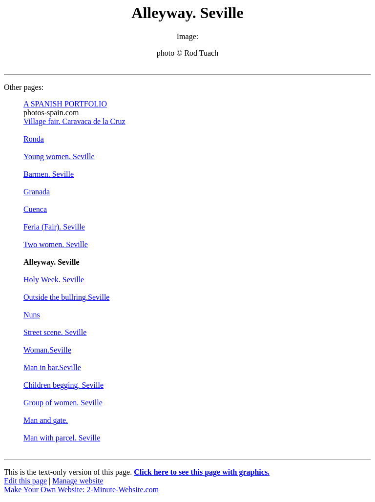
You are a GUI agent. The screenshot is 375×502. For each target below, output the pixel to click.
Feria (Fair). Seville (54, 227)
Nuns (31, 315)
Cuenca (35, 209)
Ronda (33, 139)
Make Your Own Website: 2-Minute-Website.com (81, 489)
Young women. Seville (59, 156)
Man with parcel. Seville (61, 438)
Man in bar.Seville (52, 367)
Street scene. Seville (54, 332)
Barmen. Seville (48, 174)
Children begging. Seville (63, 385)
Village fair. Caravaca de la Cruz (74, 121)
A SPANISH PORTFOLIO (65, 104)
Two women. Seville (55, 244)
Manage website (77, 481)
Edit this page (25, 481)
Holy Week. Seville (53, 279)
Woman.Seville (47, 350)
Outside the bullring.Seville (66, 297)
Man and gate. (45, 420)
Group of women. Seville (63, 402)
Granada (36, 192)
